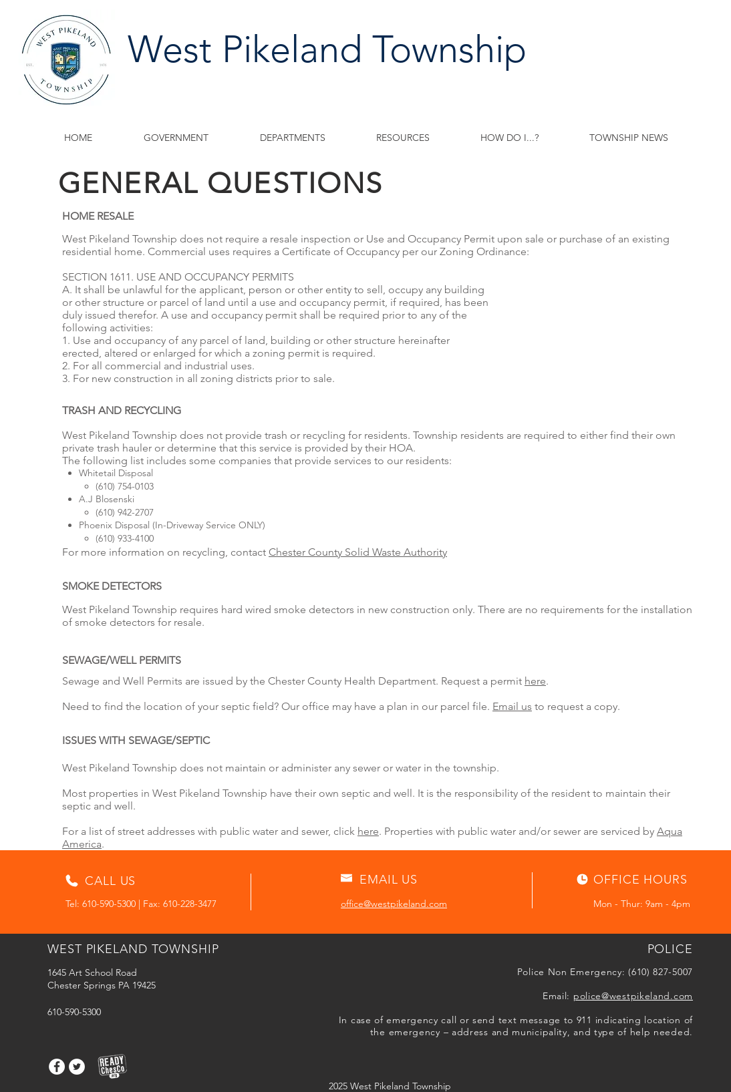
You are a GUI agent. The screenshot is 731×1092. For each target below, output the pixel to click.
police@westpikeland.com (633, 996)
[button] (403, 138)
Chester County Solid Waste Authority (358, 552)
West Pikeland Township (327, 49)
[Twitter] (77, 1067)
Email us (512, 706)
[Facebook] (57, 1067)
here (535, 681)
